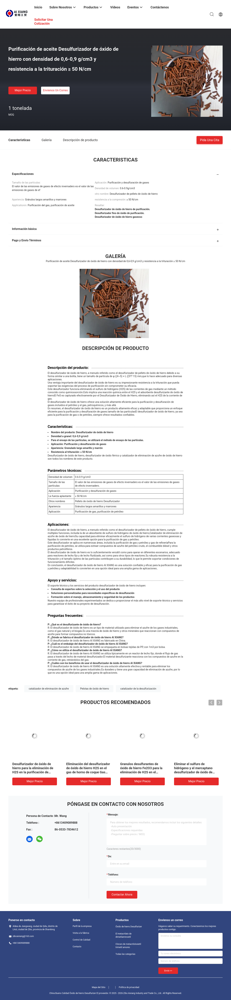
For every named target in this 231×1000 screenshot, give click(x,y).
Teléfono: (113, 874)
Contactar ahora (122, 894)
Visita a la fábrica (81, 933)
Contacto (77, 946)
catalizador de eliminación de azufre (49, 688)
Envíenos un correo (55, 90)
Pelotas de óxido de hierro (94, 688)
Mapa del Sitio (98, 987)
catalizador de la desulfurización (138, 688)
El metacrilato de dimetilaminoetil (124, 935)
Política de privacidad (129, 987)
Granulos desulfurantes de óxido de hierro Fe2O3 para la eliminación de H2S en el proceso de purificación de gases (141, 772)
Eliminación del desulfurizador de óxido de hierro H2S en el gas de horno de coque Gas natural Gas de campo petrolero (88, 772)
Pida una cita (209, 140)
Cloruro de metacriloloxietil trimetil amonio (128, 946)
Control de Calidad (81, 940)
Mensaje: (113, 814)
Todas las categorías (125, 954)
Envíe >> (168, 970)
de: (110, 856)
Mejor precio (23, 90)
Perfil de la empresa (82, 926)
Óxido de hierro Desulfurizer (129, 926)
